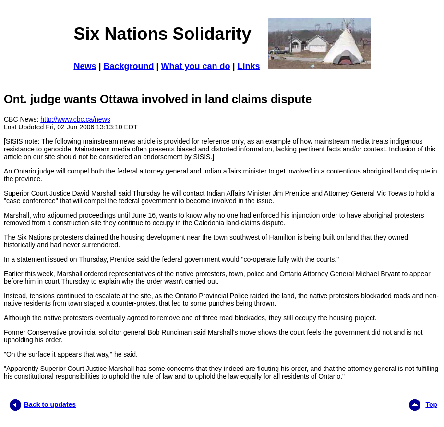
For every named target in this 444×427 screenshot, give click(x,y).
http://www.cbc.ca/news (75, 119)
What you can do (195, 66)
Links (249, 66)
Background (128, 66)
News (84, 66)
